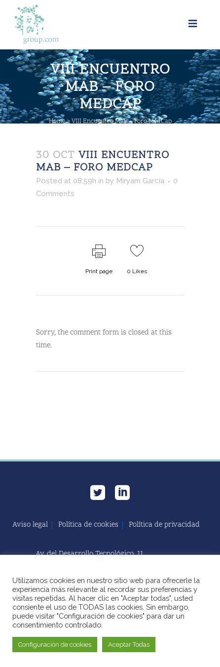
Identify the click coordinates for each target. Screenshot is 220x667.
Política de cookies (88, 525)
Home (57, 121)
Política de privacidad (164, 525)
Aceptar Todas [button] (128, 644)
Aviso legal (30, 525)
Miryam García (140, 180)
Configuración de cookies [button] (54, 644)
